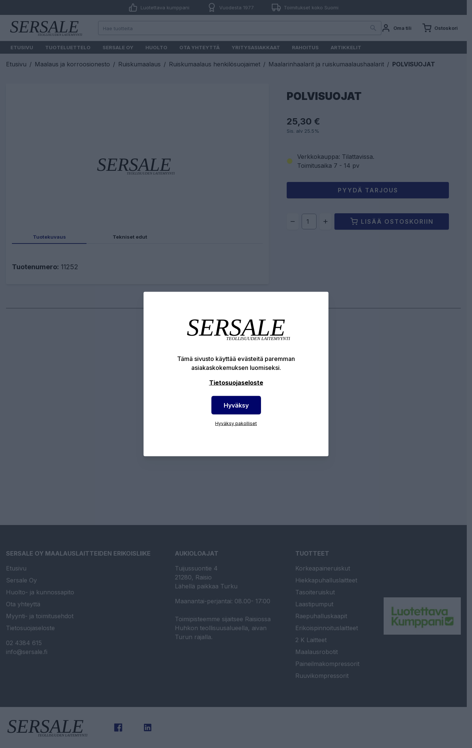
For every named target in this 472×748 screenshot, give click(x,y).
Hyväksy (236, 405)
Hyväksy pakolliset (236, 423)
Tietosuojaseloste (236, 382)
